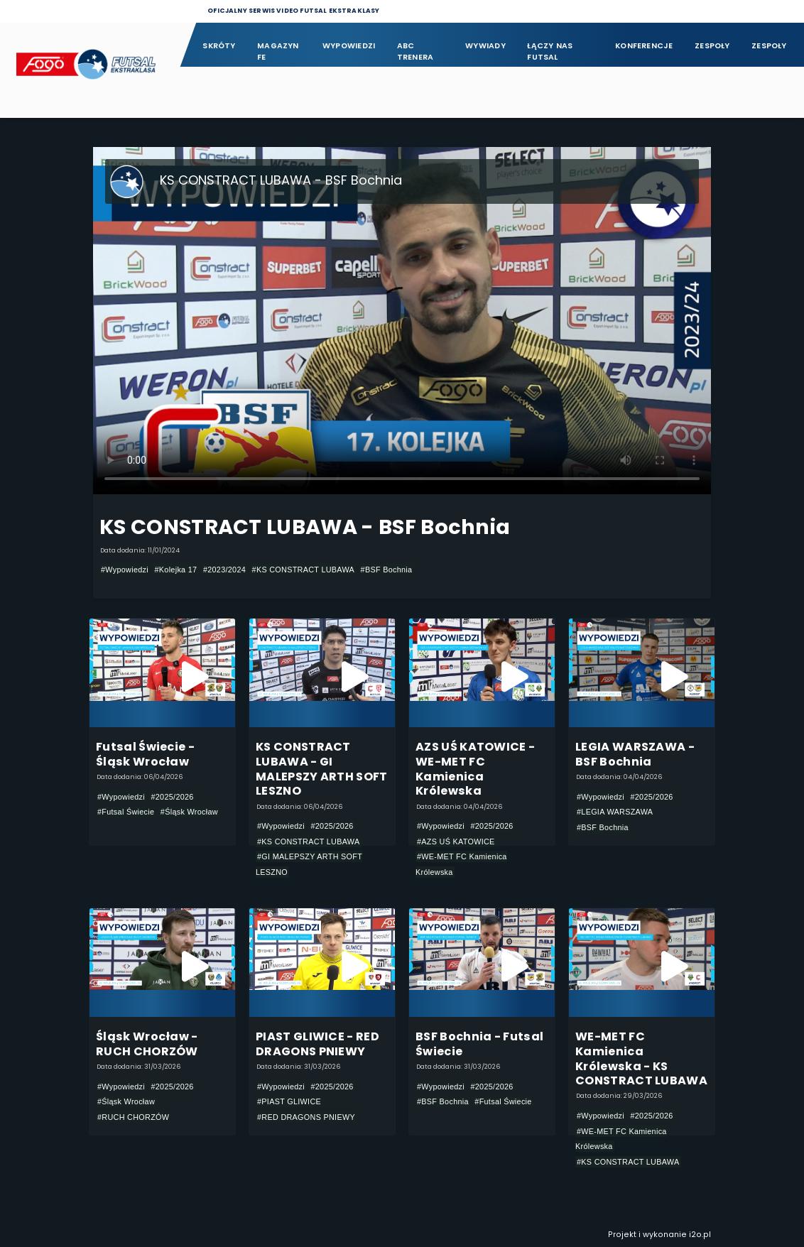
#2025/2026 (172, 797)
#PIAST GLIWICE (289, 1101)
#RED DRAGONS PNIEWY (306, 1117)
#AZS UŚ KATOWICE (456, 841)
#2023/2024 (224, 569)
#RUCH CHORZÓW (133, 1117)
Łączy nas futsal (549, 51)
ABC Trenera (415, 51)
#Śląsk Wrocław (189, 811)
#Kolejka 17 (175, 569)
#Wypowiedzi (124, 569)
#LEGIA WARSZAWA (615, 811)
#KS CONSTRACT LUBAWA (303, 569)
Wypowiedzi (348, 45)
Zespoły (712, 45)
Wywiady (485, 45)
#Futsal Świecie (125, 811)
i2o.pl (700, 1234)
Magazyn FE (278, 51)
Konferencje (644, 45)
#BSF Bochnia (387, 569)
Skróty (218, 45)
